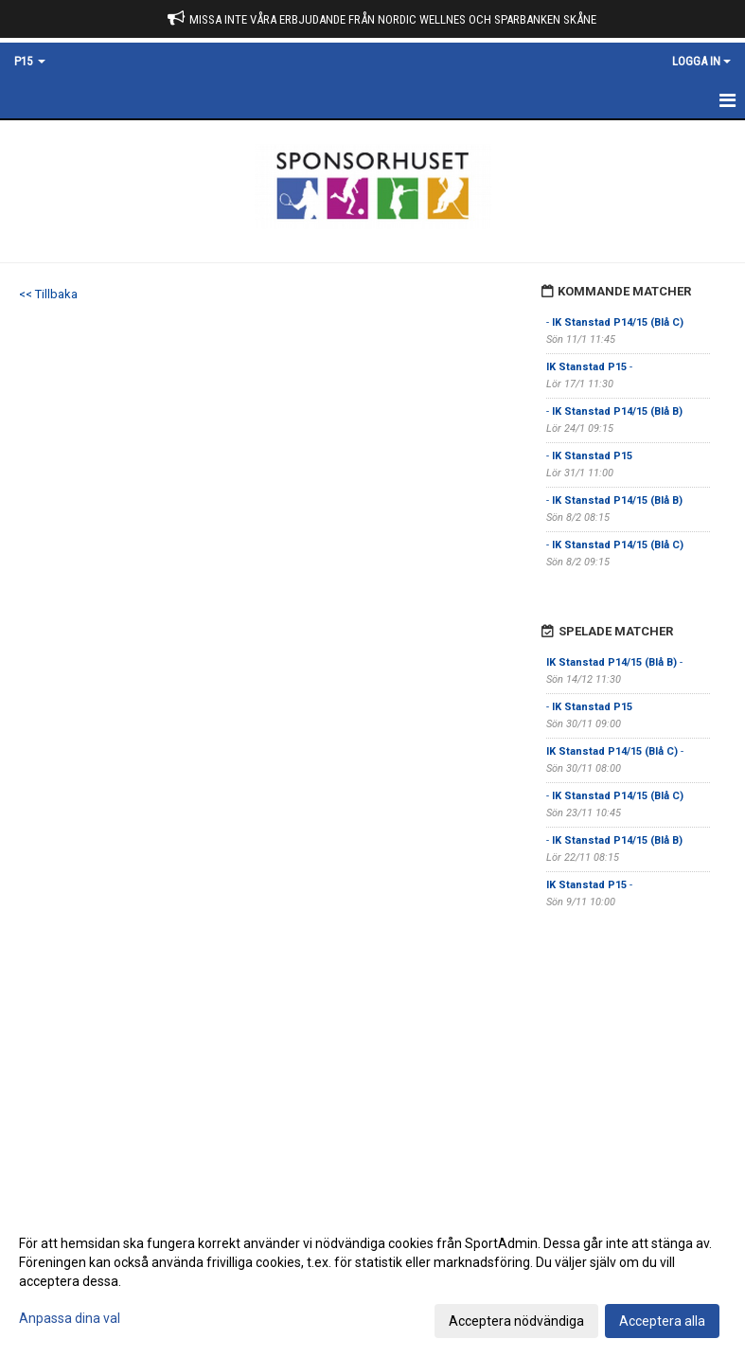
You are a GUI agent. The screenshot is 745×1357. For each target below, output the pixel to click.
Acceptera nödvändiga (516, 1321)
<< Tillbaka (48, 294)
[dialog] (372, 1281)
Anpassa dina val (69, 1318)
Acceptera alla (662, 1321)
